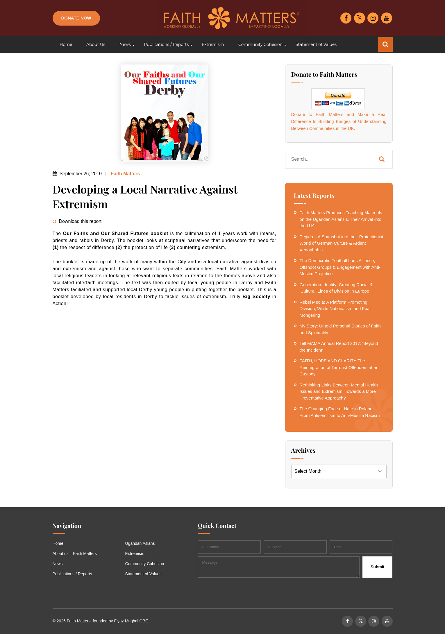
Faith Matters (125, 173)
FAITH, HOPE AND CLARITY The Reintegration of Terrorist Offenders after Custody (339, 367)
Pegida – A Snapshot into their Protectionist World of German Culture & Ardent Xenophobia (341, 243)
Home (58, 543)
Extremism (134, 553)
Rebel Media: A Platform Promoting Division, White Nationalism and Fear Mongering (335, 309)
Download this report (80, 221)
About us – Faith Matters (75, 553)
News (58, 563)
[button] (125, 44)
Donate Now (76, 17)
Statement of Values (143, 574)
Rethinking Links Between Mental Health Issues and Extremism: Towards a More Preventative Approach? (339, 391)
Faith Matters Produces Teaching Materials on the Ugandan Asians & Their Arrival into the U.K (341, 219)
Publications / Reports (72, 574)
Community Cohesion (144, 563)
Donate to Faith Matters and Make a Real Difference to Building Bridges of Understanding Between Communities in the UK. (339, 121)
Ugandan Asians (140, 543)
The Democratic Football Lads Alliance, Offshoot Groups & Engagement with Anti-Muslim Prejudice (340, 267)
